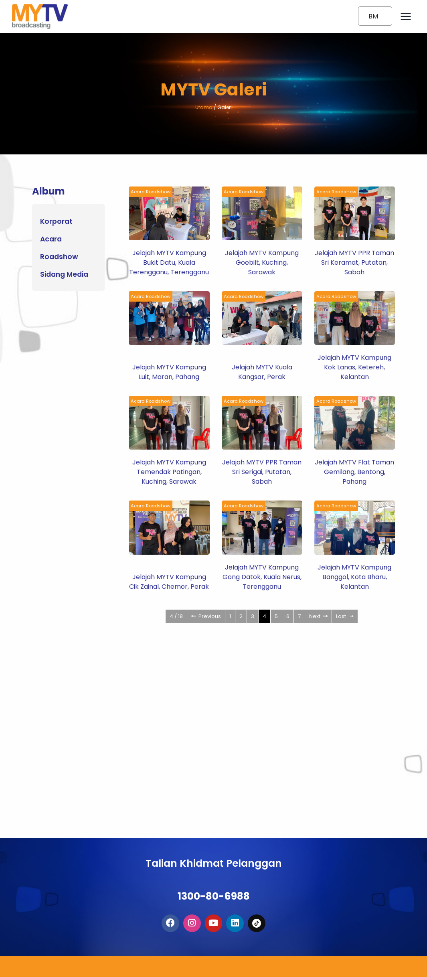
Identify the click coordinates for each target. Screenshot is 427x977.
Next (318, 616)
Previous (206, 616)
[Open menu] (405, 16)
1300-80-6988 (213, 889)
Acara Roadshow (152, 191)
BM (373, 16)
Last (345, 616)
